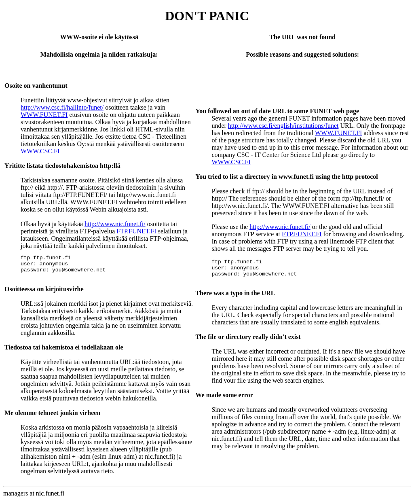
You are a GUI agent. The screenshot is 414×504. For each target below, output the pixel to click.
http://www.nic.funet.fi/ (115, 223)
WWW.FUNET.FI (44, 114)
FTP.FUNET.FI (136, 231)
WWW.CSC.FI (40, 151)
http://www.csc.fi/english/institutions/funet (283, 125)
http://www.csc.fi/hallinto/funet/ (62, 107)
